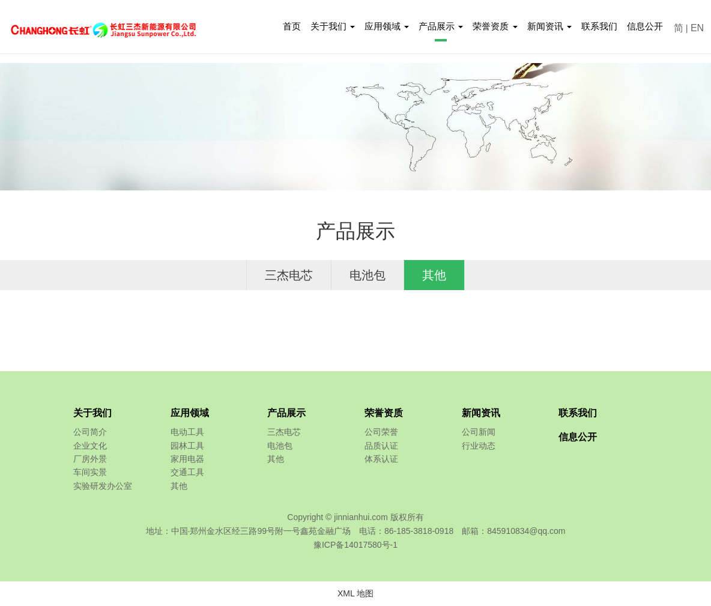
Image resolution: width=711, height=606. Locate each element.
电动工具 (187, 432)
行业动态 (478, 445)
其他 (434, 275)
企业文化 (90, 445)
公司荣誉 (381, 432)
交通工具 (187, 472)
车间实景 (90, 472)
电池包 (367, 275)
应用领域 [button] (387, 26)
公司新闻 (478, 432)
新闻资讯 (481, 413)
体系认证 (381, 459)
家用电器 (187, 459)
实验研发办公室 (102, 486)
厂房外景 (90, 459)
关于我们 (92, 413)
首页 (292, 26)
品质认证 (381, 445)
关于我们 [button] (332, 26)
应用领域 (190, 413)
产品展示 (286, 413)
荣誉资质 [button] (495, 26)
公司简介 (90, 432)
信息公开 (645, 26)
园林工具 (187, 445)
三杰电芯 (289, 275)
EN (697, 28)
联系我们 (599, 26)
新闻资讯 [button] (549, 26)
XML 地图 (355, 593)
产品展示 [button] (441, 26)
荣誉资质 (384, 413)
